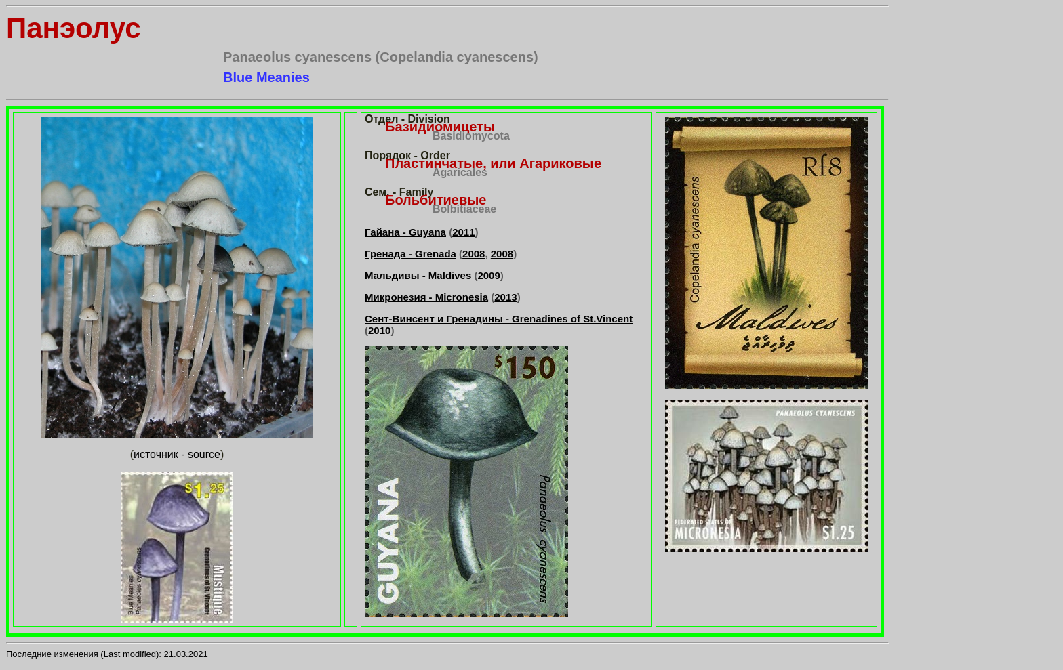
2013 (505, 297)
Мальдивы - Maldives (418, 275)
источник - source (177, 454)
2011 (463, 232)
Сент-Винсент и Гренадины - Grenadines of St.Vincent (499, 318)
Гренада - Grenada (410, 253)
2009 (488, 275)
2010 (379, 330)
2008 (473, 253)
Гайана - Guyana (405, 232)
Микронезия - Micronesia (426, 297)
